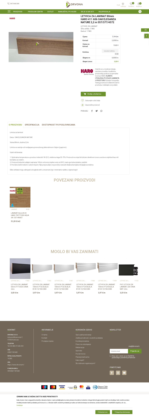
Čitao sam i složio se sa (123, 370)
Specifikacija (32, 138)
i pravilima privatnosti (127, 371)
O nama (44, 349)
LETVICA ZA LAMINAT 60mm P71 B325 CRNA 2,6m (19, 300)
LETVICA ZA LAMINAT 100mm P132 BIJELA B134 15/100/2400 (63, 300)
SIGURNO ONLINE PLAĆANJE (74, 16)
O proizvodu (15, 138)
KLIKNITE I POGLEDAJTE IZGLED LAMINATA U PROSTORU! (107, 92)
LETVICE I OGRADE (21, 21)
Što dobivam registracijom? (85, 377)
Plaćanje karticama (82, 371)
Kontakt (44, 352)
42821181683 (12, 366)
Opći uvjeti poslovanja (83, 349)
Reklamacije (80, 361)
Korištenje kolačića (82, 355)
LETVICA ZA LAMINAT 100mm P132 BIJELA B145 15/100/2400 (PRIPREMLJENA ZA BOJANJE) (41, 302)
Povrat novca (80, 368)
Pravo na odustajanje (83, 358)
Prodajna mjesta (47, 355)
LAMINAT (14, 223)
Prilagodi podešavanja (122, 412)
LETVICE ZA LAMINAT (36, 21)
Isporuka (79, 364)
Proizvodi (10, 21)
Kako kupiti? (80, 374)
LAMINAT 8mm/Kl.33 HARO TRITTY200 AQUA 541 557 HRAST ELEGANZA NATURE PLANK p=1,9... (20, 231)
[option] (74, 16)
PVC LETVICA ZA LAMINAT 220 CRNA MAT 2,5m (127, 300)
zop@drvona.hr (134, 360)
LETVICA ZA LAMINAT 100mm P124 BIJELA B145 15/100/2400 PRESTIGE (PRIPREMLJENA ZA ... (84, 302)
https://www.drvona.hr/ (15, 378)
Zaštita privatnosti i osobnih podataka (89, 352)
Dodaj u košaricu (94, 108)
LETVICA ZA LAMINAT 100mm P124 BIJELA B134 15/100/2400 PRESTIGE (106, 301)
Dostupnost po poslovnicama (58, 138)
